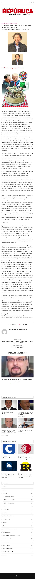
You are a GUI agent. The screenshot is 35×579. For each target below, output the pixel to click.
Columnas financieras (19, 496)
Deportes (18, 513)
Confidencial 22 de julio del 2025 (8, 458)
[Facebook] (29, 2)
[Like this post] (20, 324)
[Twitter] (31, 2)
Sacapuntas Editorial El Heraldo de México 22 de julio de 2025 (7, 476)
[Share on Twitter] (23, 324)
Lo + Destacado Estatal (18, 516)
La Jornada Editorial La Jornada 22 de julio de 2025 (25, 458)
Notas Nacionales (18, 532)
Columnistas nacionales (19, 503)
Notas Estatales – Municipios (18, 529)
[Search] (33, 2)
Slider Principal (18, 545)
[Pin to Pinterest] (25, 324)
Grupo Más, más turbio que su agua (25, 431)
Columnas (18, 493)
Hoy (19, 506)
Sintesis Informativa (18, 539)
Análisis (18, 487)
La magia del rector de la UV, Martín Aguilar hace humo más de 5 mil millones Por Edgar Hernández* (8, 432)
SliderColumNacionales (18, 552)
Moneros (18, 522)
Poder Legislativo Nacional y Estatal (18, 535)
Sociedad (18, 555)
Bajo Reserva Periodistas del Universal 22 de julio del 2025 (25, 476)
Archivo (18, 490)
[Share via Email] (26, 324)
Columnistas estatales (19, 500)
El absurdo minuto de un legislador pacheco (17, 379)
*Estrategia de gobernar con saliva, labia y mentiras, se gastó (25, 413)
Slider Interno (18, 542)
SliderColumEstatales (18, 548)
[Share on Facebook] (22, 324)
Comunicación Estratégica (13, 29)
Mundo (18, 526)
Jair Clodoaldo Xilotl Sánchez (7, 413)
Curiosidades (18, 509)
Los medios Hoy (18, 519)
